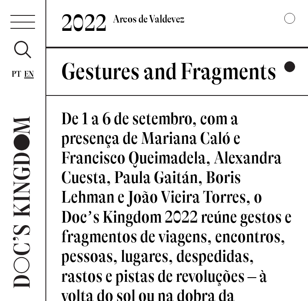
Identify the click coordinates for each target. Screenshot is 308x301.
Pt (17, 74)
